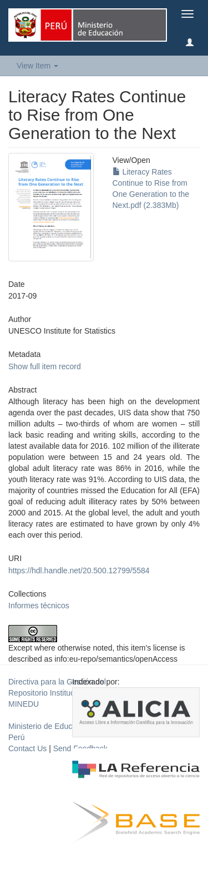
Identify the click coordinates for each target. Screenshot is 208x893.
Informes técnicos (38, 605)
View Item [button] (37, 65)
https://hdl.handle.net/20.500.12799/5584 (79, 570)
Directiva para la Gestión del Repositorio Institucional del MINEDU (57, 692)
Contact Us (27, 748)
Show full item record (44, 366)
